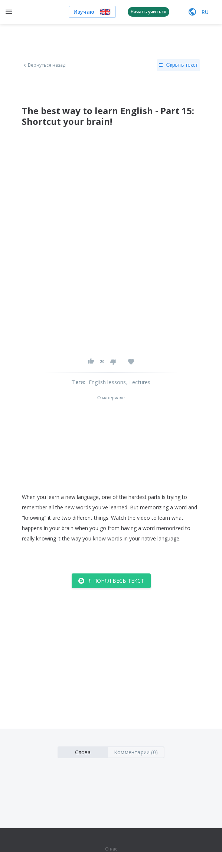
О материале (111, 397)
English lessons (107, 382)
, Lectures (138, 382)
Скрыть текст (178, 65)
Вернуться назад (44, 65)
